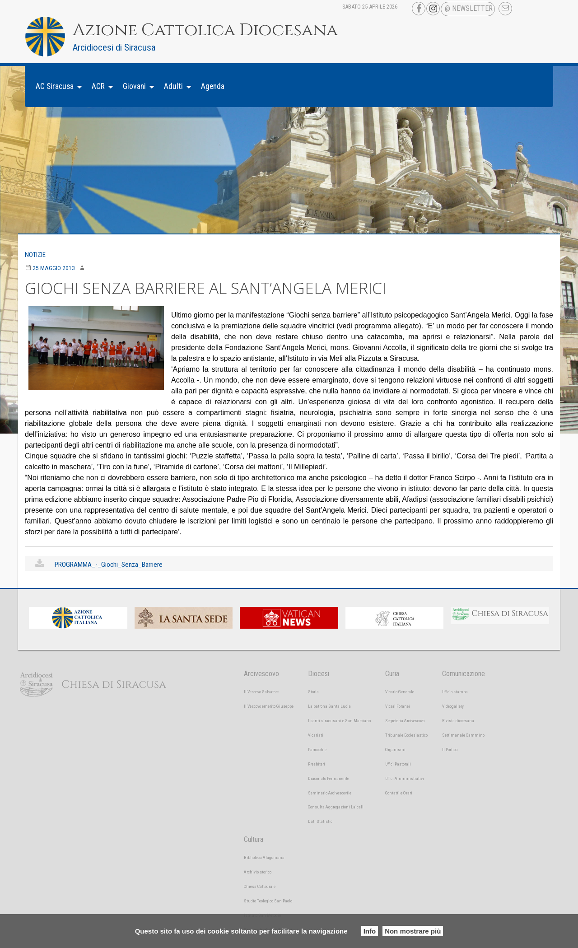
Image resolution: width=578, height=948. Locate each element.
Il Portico (449, 749)
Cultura (253, 839)
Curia (392, 673)
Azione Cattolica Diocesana (223, 29)
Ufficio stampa (455, 691)
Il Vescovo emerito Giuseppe (269, 706)
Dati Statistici (321, 821)
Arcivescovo (261, 673)
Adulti (173, 86)
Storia (313, 691)
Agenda (212, 86)
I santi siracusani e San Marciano (339, 720)
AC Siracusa (55, 86)
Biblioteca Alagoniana (264, 857)
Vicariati (315, 735)
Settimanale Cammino (463, 735)
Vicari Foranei (397, 706)
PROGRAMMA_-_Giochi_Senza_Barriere (111, 564)
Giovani (134, 86)
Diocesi (318, 673)
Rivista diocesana (458, 720)
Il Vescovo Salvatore (261, 691)
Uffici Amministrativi (404, 778)
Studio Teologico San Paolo (268, 900)
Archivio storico (257, 871)
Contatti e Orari (398, 792)
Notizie (37, 254)
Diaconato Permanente (328, 778)
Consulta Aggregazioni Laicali (336, 806)
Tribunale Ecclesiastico (406, 735)
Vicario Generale (399, 691)
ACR (98, 86)
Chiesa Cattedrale (259, 886)
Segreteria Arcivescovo (404, 720)
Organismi (395, 749)
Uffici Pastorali (398, 763)
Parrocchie (317, 749)
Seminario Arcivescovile (329, 792)
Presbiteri (316, 763)
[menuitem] (56, 86)
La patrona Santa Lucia (329, 706)
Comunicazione (463, 673)
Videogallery (453, 706)
